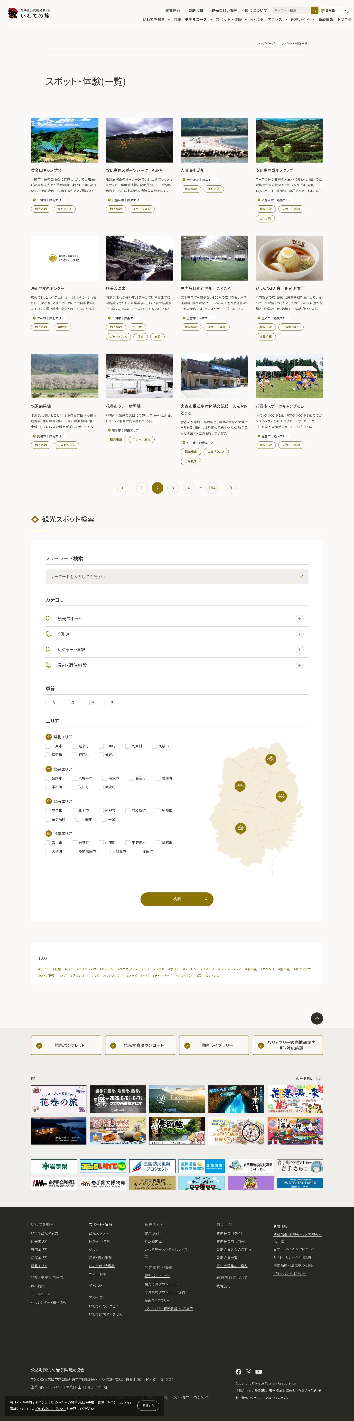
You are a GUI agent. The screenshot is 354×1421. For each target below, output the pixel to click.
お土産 (137, 327)
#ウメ (95, 975)
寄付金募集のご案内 (231, 1265)
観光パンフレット (157, 1275)
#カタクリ (267, 969)
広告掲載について (309, 1078)
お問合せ (344, 19)
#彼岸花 (251, 969)
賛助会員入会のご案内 (233, 1249)
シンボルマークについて (191, 1397)
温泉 (141, 336)
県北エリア (39, 1265)
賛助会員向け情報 (230, 1241)
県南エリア (39, 1249)
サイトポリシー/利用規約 (292, 1257)
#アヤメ (131, 975)
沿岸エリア (39, 1257)
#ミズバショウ (86, 969)
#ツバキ (158, 969)
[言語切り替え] (335, 10)
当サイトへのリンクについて (294, 1249)
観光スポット (180, 619)
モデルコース (41, 1294)
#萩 (199, 975)
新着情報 (325, 19)
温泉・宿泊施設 (180, 665)
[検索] (314, 10)
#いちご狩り (46, 975)
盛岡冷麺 (266, 336)
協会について (256, 10)
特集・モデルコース (193, 19)
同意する (148, 1405)
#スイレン (189, 969)
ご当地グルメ (118, 336)
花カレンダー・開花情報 (48, 1302)
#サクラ (43, 969)
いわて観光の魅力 (44, 1233)
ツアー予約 (97, 1274)
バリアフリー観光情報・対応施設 (169, 1308)
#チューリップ (162, 975)
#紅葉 (57, 969)
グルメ (180, 634)
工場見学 (191, 461)
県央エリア (39, 1241)
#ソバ (145, 975)
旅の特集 (38, 1285)
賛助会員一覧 (227, 1257)
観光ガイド (302, 19)
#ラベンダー (79, 975)
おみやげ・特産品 (102, 1265)
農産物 (62, 327)
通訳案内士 (153, 1241)
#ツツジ (224, 969)
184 (212, 488)
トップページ (266, 43)
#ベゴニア (125, 969)
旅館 (157, 336)
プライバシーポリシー (50, 1408)
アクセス (277, 19)
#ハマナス (212, 975)
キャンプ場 (65, 209)
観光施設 (41, 209)
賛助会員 (195, 10)
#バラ (69, 969)
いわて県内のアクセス (105, 1314)
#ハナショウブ (112, 975)
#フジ (62, 975)
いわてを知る (156, 19)
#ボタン (173, 969)
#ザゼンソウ (302, 969)
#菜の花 (284, 969)
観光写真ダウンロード (161, 1284)
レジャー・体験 (180, 650)
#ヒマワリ (106, 969)
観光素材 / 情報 (224, 10)
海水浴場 (214, 189)
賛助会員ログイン (229, 1233)
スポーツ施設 (141, 209)
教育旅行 (172, 10)
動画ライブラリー (157, 1300)
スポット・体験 (231, 19)
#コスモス (207, 969)
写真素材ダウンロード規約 (165, 1292)
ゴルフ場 (265, 218)
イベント (257, 19)
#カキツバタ (184, 975)
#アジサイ (142, 969)
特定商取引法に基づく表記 (294, 1265)
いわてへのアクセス (104, 1306)
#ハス (237, 969)
